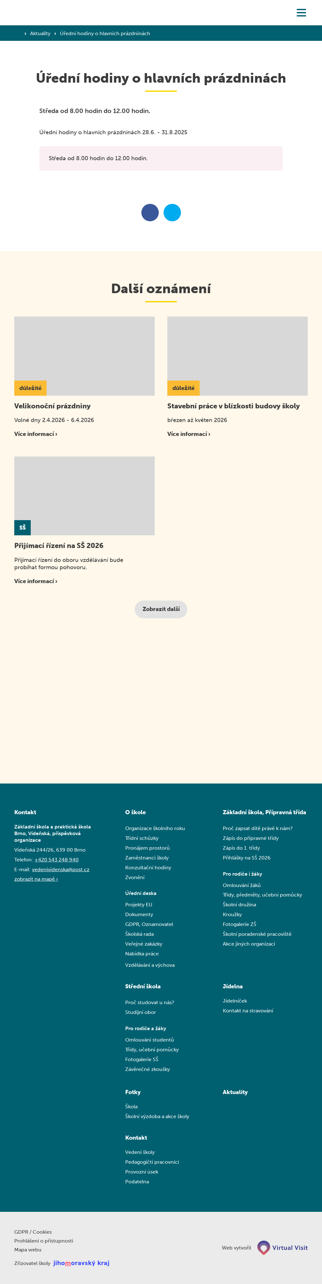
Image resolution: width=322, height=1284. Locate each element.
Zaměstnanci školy (147, 858)
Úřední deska (141, 894)
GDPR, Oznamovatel (149, 924)
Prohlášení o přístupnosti (43, 1241)
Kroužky (232, 914)
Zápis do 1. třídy (241, 848)
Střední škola (143, 986)
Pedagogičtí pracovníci (152, 1162)
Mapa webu (28, 1250)
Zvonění (135, 877)
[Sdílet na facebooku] (150, 212)
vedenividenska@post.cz (60, 869)
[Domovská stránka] (42, 13)
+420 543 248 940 (57, 860)
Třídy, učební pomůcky (152, 1050)
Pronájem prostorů (147, 848)
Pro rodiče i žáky (242, 874)
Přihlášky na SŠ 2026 (247, 858)
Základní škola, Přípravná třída (264, 812)
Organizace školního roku (155, 828)
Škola (131, 1107)
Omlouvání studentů (149, 1040)
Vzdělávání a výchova (150, 965)
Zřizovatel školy (32, 1264)
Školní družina (239, 905)
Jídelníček (235, 1001)
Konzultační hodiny (148, 868)
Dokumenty (139, 914)
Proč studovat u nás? (149, 1002)
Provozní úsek (141, 1172)
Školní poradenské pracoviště (257, 934)
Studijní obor (140, 1012)
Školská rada (139, 934)
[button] (301, 12)
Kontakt (136, 1137)
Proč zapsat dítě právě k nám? (258, 828)
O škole (135, 812)
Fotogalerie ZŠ (239, 924)
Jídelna (233, 986)
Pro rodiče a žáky (145, 1028)
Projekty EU (138, 905)
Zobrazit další (161, 609)
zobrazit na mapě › (36, 879)
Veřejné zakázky (143, 944)
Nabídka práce (142, 954)
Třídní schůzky (141, 838)
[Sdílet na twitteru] (172, 212)
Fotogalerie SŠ (141, 1059)
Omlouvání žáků (242, 885)
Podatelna (137, 1182)
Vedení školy (140, 1152)
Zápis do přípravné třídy (251, 838)
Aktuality (41, 33)
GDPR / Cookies (33, 1232)
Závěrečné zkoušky (147, 1069)
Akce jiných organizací (249, 944)
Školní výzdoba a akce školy (157, 1116)
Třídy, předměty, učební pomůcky (262, 895)
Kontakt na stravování (248, 1011)
